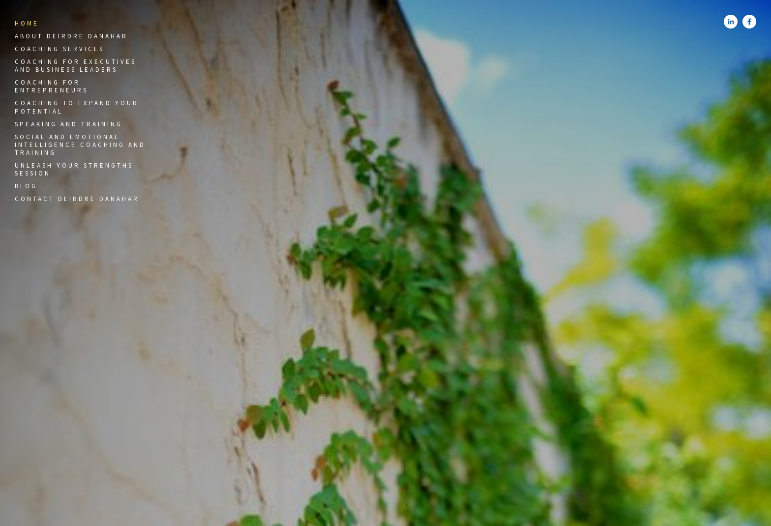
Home (27, 23)
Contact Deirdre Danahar (77, 199)
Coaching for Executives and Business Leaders (75, 66)
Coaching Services (59, 49)
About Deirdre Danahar (71, 36)
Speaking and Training (68, 124)
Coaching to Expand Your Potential (77, 107)
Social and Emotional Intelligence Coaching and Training (80, 145)
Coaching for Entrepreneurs (51, 86)
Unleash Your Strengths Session (74, 169)
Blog (26, 186)
